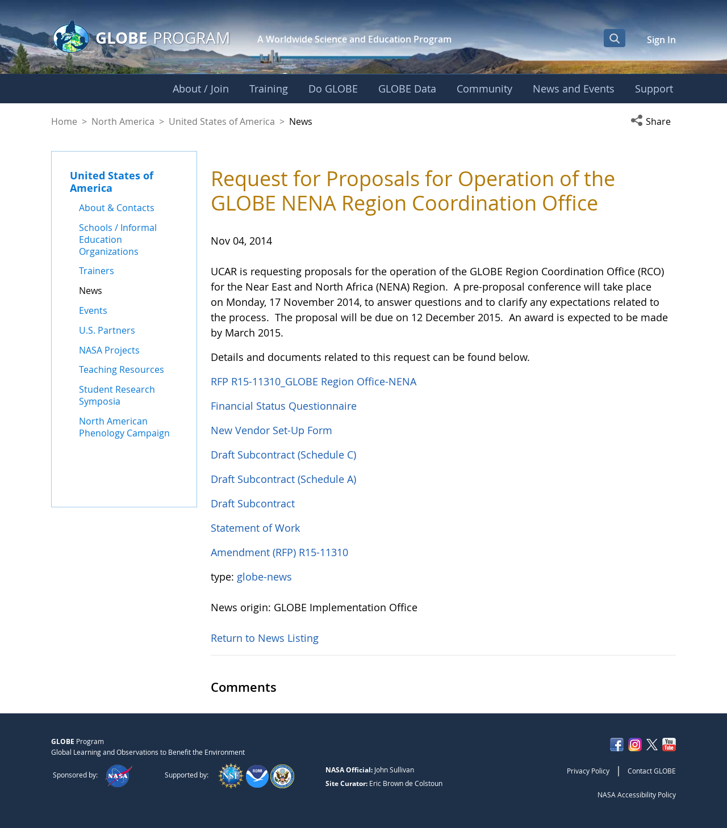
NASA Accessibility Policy (637, 794)
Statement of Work (255, 528)
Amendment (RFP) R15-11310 (279, 552)
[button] (653, 121)
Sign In (661, 39)
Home (64, 121)
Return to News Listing (265, 638)
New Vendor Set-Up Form (271, 430)
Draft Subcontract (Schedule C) (283, 454)
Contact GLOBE (652, 770)
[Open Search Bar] (614, 38)
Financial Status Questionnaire (284, 406)
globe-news (264, 576)
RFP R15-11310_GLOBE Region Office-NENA (313, 381)
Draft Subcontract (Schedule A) (283, 479)
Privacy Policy (588, 770)
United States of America (222, 121)
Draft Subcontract (253, 503)
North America (122, 121)
